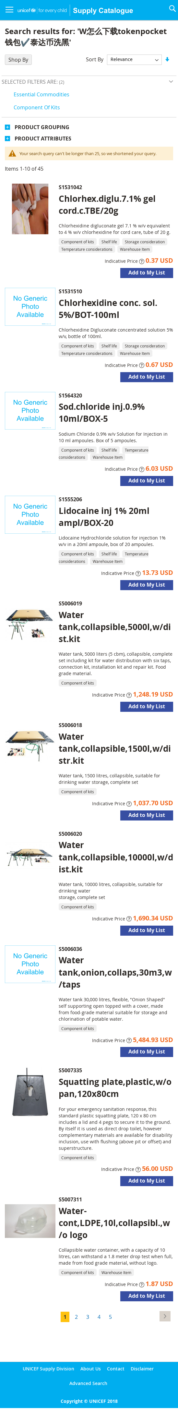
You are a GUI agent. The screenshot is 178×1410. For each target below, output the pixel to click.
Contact (116, 1369)
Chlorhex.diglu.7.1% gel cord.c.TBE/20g (107, 204)
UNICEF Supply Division (48, 1369)
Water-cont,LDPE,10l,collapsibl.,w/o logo (114, 1223)
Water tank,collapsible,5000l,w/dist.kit (115, 627)
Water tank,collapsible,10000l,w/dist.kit (116, 857)
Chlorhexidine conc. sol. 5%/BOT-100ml (108, 309)
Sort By (94, 59)
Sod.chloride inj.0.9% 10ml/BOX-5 (102, 412)
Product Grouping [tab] (42, 127)
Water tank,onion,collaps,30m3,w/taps (115, 972)
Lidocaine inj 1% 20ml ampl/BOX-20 (104, 517)
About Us (90, 1369)
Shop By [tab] (18, 59)
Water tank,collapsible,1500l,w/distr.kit (115, 748)
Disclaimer (142, 1369)
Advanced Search (88, 1383)
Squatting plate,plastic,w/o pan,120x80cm (115, 1088)
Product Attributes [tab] (43, 138)
